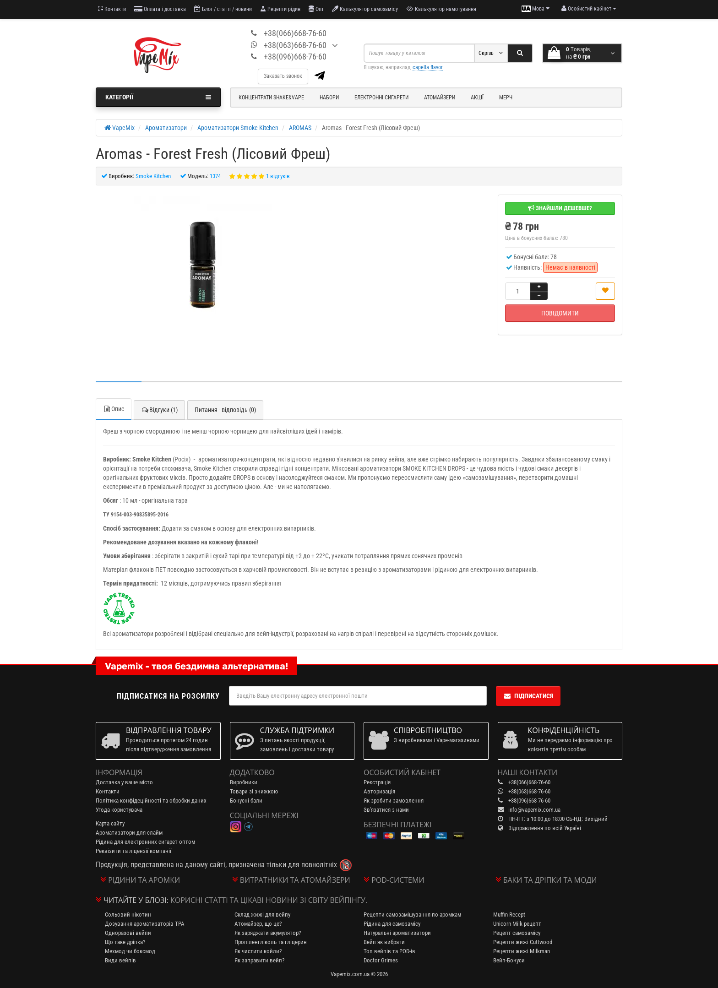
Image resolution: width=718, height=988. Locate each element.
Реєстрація (377, 782)
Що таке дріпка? (125, 942)
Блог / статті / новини (223, 8)
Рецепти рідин (280, 8)
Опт (316, 8)
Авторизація (379, 791)
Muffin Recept (509, 914)
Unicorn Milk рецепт (517, 923)
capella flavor (428, 67)
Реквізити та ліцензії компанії (133, 850)
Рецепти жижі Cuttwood (522, 942)
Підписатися (528, 696)
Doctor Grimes (381, 960)
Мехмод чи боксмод (130, 951)
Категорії (158, 97)
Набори (329, 97)
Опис (113, 409)
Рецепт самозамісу (516, 932)
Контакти (112, 8)
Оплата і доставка (160, 8)
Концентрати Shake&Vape (271, 97)
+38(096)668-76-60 (295, 56)
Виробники (243, 782)
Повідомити (560, 313)
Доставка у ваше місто (124, 782)
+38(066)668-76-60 (295, 33)
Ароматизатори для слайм (129, 832)
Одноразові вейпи (128, 932)
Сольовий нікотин (128, 914)
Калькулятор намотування (441, 8)
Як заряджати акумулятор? (267, 932)
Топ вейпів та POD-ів (389, 951)
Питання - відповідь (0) (225, 409)
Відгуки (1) (159, 409)
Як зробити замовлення (394, 800)
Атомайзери (439, 97)
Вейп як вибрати (384, 942)
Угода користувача (119, 809)
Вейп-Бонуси (509, 960)
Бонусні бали (246, 800)
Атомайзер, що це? (258, 923)
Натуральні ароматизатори (397, 932)
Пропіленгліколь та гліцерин (270, 942)
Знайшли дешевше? (560, 208)
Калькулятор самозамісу (365, 8)
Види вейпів (120, 960)
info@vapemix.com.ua (534, 809)
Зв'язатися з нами (386, 809)
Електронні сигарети (381, 97)
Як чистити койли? (258, 951)
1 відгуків (278, 176)
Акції (477, 97)
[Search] (520, 53)
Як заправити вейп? (259, 960)
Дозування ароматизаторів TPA (145, 923)
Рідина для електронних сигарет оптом (145, 841)
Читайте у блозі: (136, 900)
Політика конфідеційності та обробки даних (151, 800)
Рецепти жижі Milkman (521, 951)
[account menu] (588, 8)
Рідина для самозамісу (392, 923)
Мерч (505, 97)
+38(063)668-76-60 (295, 45)
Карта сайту (110, 823)
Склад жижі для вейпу (262, 914)
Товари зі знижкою (254, 791)
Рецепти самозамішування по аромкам (412, 914)
